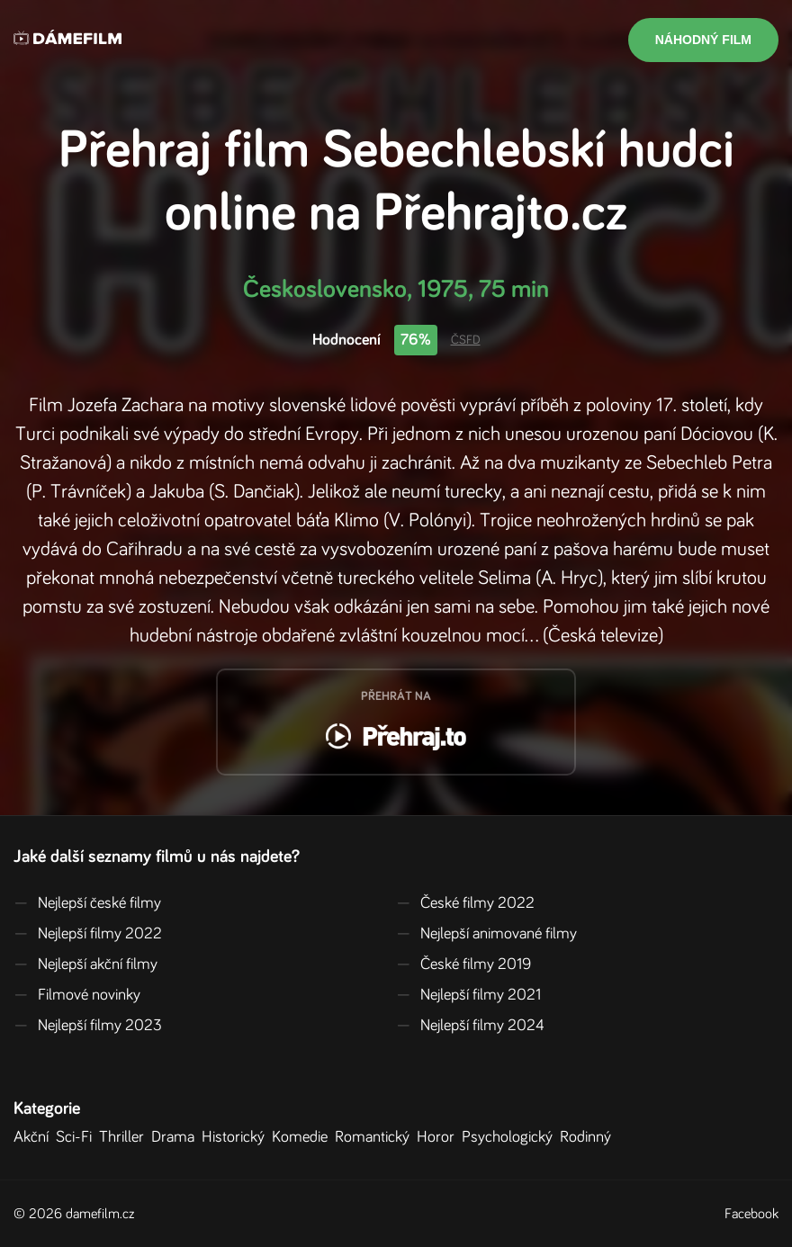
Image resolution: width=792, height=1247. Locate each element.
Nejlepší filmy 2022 (88, 933)
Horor (439, 1137)
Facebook (751, 1214)
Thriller (125, 1137)
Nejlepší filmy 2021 (468, 995)
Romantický (376, 1137)
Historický (237, 1137)
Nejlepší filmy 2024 (470, 1025)
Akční (35, 1137)
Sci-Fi (77, 1137)
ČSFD (466, 340)
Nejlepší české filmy (87, 903)
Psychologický (511, 1137)
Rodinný (589, 1137)
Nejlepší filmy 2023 (88, 1025)
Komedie (303, 1137)
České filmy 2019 (463, 964)
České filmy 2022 (465, 903)
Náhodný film (703, 39)
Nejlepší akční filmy (86, 964)
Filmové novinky (77, 995)
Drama (176, 1137)
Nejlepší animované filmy (486, 933)
